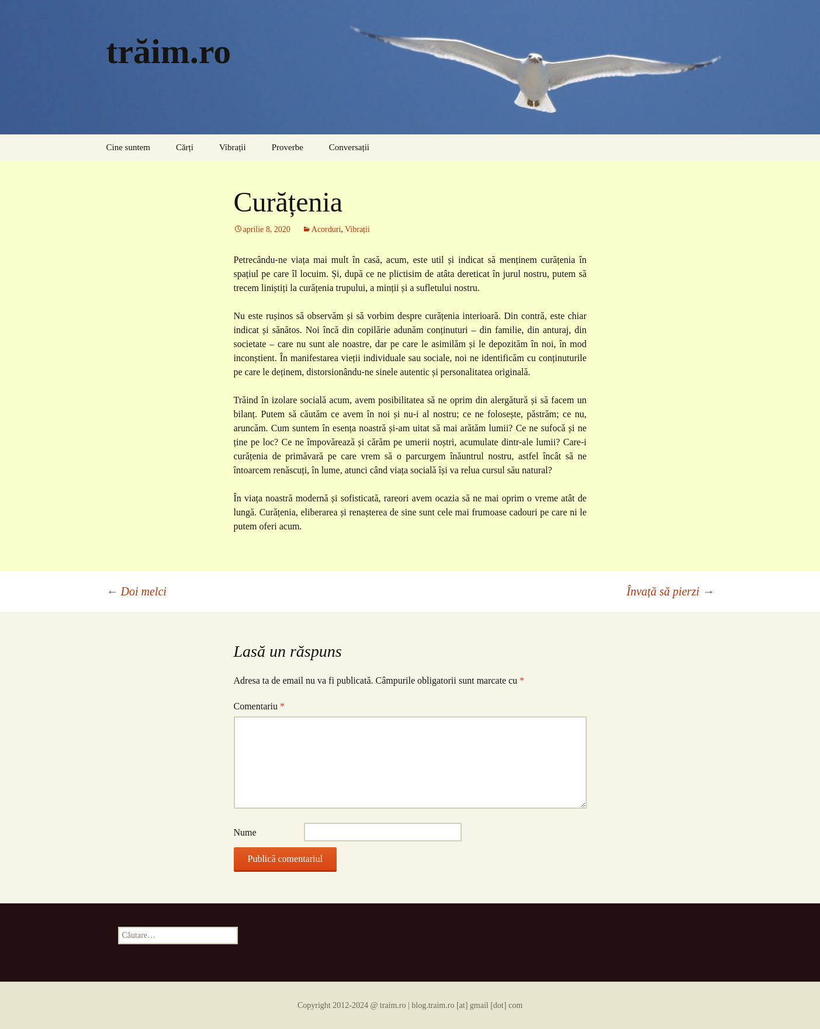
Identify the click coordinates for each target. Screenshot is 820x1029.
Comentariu (259, 706)
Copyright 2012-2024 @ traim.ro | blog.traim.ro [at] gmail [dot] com (410, 1005)
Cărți (184, 147)
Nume (245, 832)
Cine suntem (128, 147)
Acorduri (326, 229)
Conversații (349, 147)
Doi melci (136, 591)
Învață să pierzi (670, 591)
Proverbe (287, 147)
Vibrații (232, 147)
